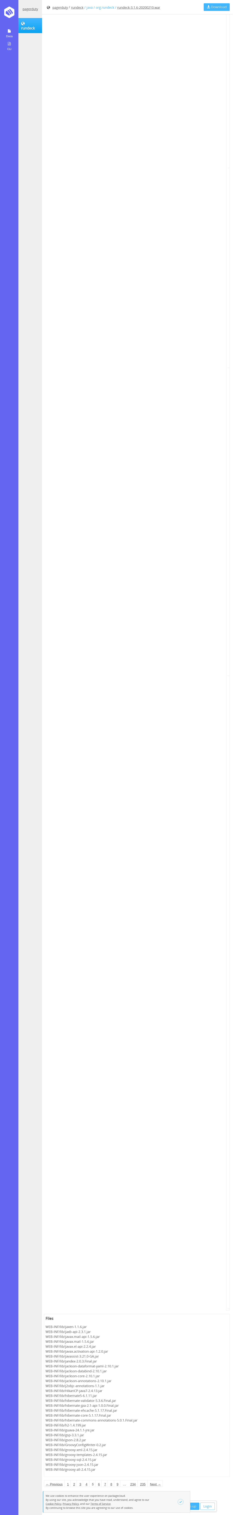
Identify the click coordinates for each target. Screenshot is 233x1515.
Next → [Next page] (155, 1484)
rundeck (77, 7)
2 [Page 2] (74, 1484)
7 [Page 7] (105, 1484)
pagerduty (30, 9)
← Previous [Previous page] (54, 1484)
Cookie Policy (53, 1504)
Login (207, 1506)
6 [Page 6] (99, 1484)
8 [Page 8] (111, 1484)
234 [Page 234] (133, 1484)
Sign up (190, 1506)
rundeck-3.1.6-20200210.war (138, 7)
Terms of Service (100, 1504)
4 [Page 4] (86, 1484)
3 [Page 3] (80, 1484)
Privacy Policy (71, 1504)
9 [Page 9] (118, 1484)
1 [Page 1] (68, 1484)
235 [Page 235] (143, 1484)
